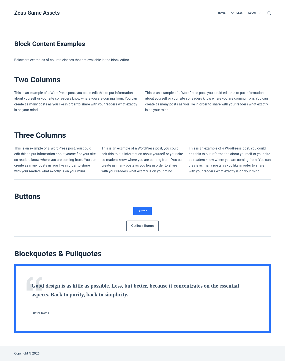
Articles (237, 12)
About (255, 13)
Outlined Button (142, 226)
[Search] (269, 13)
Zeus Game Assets (37, 13)
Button (142, 211)
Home (221, 12)
